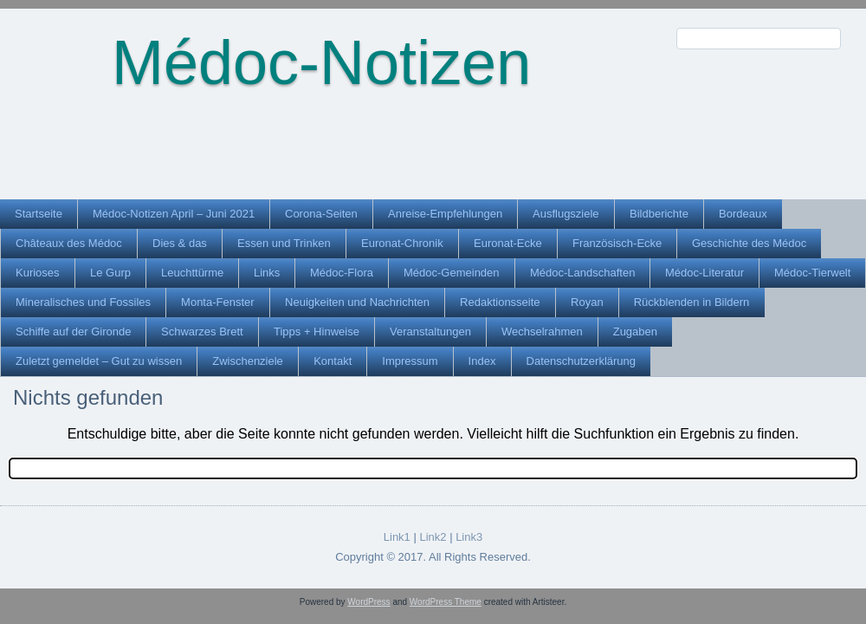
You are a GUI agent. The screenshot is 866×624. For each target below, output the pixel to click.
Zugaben (635, 331)
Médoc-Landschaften (582, 272)
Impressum (409, 360)
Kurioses (38, 272)
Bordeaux (743, 213)
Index (482, 360)
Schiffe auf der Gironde (73, 331)
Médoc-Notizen (321, 62)
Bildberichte (659, 213)
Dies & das (179, 243)
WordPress (368, 602)
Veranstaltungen (430, 331)
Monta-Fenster (218, 302)
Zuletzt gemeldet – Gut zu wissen (99, 360)
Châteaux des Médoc (69, 243)
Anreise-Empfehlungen (445, 213)
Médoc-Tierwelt (812, 272)
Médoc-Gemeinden (452, 272)
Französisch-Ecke (617, 243)
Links (267, 272)
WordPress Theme (445, 602)
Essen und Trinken (284, 243)
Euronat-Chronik (402, 243)
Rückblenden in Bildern (692, 302)
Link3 (469, 536)
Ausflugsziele (566, 213)
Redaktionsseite (500, 302)
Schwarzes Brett (202, 331)
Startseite (38, 213)
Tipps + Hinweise (316, 331)
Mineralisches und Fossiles (83, 302)
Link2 (432, 536)
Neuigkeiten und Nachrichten (357, 302)
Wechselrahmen (542, 331)
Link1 (397, 536)
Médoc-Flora (341, 272)
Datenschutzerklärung (581, 360)
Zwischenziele (247, 360)
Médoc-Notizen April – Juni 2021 (174, 213)
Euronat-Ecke (508, 243)
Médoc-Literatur (704, 272)
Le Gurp (110, 272)
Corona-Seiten (321, 213)
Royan (587, 302)
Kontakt (332, 360)
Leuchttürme (192, 272)
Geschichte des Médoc (749, 243)
